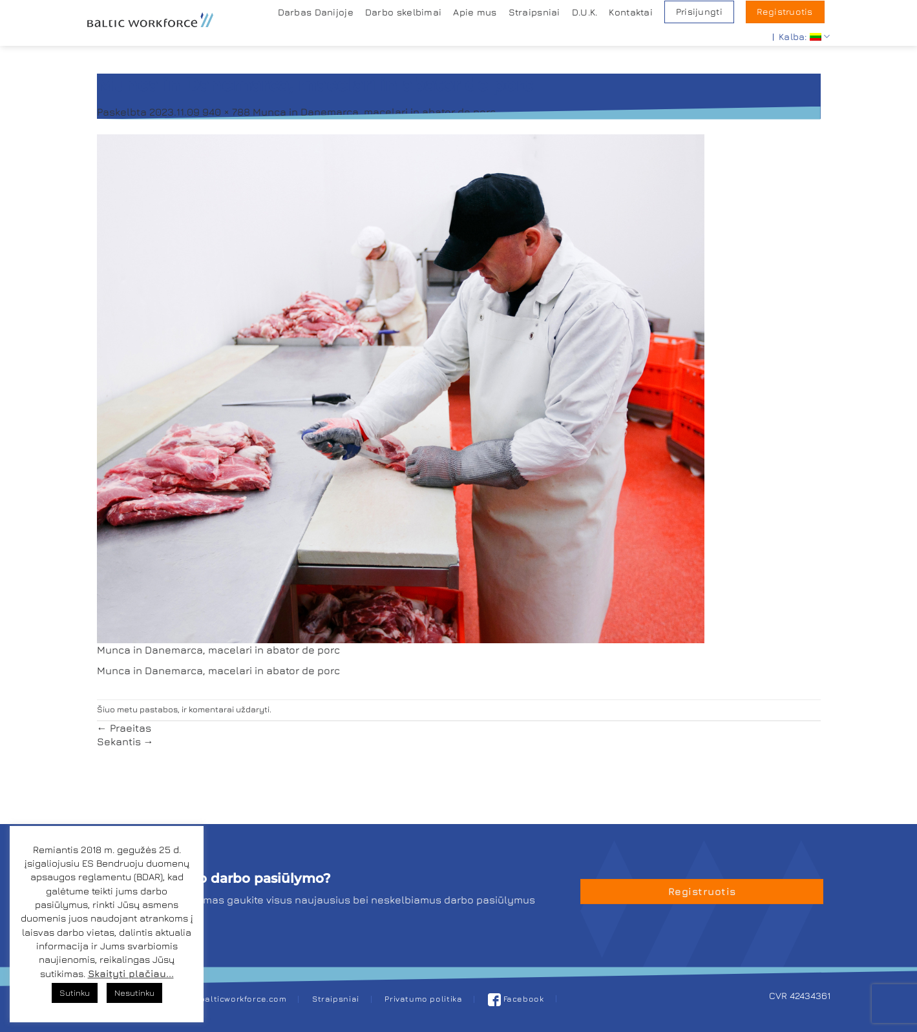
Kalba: (804, 36)
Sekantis (125, 741)
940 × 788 (226, 112)
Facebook (516, 999)
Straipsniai (534, 11)
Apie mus (474, 11)
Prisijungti (699, 11)
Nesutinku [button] (134, 992)
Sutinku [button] (74, 992)
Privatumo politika (423, 999)
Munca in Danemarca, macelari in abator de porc (374, 112)
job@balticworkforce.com (233, 999)
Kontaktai (631, 11)
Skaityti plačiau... (131, 973)
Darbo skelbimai (403, 11)
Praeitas (124, 728)
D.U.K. (585, 11)
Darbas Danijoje (315, 11)
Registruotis (784, 11)
